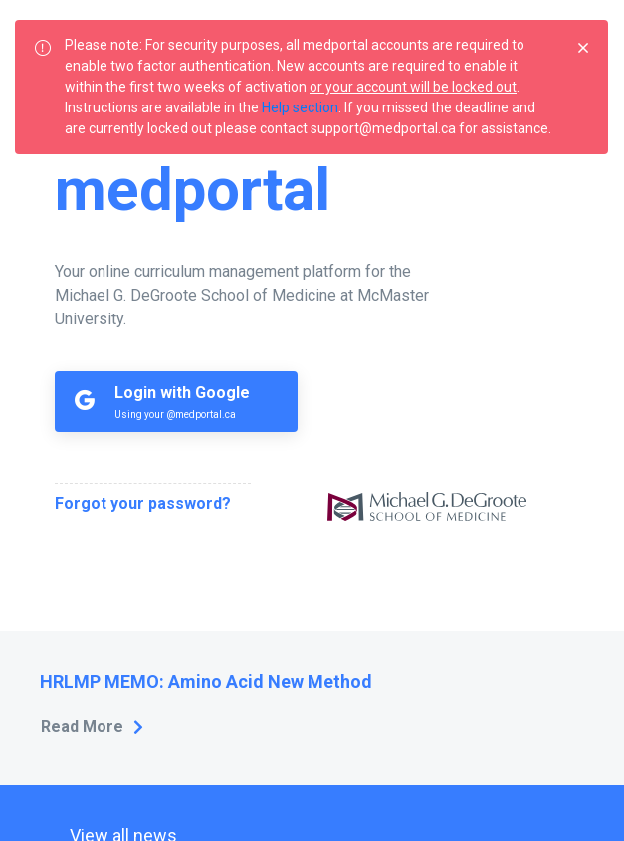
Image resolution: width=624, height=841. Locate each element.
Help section (300, 107)
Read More (82, 726)
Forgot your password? (143, 503)
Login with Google (182, 392)
